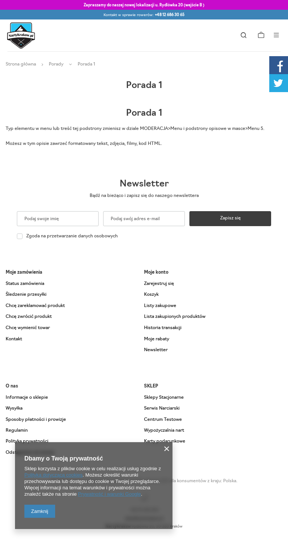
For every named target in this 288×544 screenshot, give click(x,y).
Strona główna (21, 64)
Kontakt (14, 339)
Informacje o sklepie (27, 397)
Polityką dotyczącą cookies (53, 475)
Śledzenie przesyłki (26, 294)
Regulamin (17, 430)
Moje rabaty (156, 339)
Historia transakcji (163, 328)
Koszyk (151, 294)
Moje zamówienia (24, 272)
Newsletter (144, 184)
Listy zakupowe (160, 306)
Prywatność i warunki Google (109, 494)
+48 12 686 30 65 (169, 15)
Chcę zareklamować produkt (35, 306)
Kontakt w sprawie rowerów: (144, 15)
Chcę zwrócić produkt (29, 316)
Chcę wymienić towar (28, 328)
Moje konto (156, 272)
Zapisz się (230, 218)
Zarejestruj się (159, 284)
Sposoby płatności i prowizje (36, 419)
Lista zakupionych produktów (175, 316)
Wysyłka (14, 408)
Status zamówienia (25, 284)
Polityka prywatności (27, 441)
